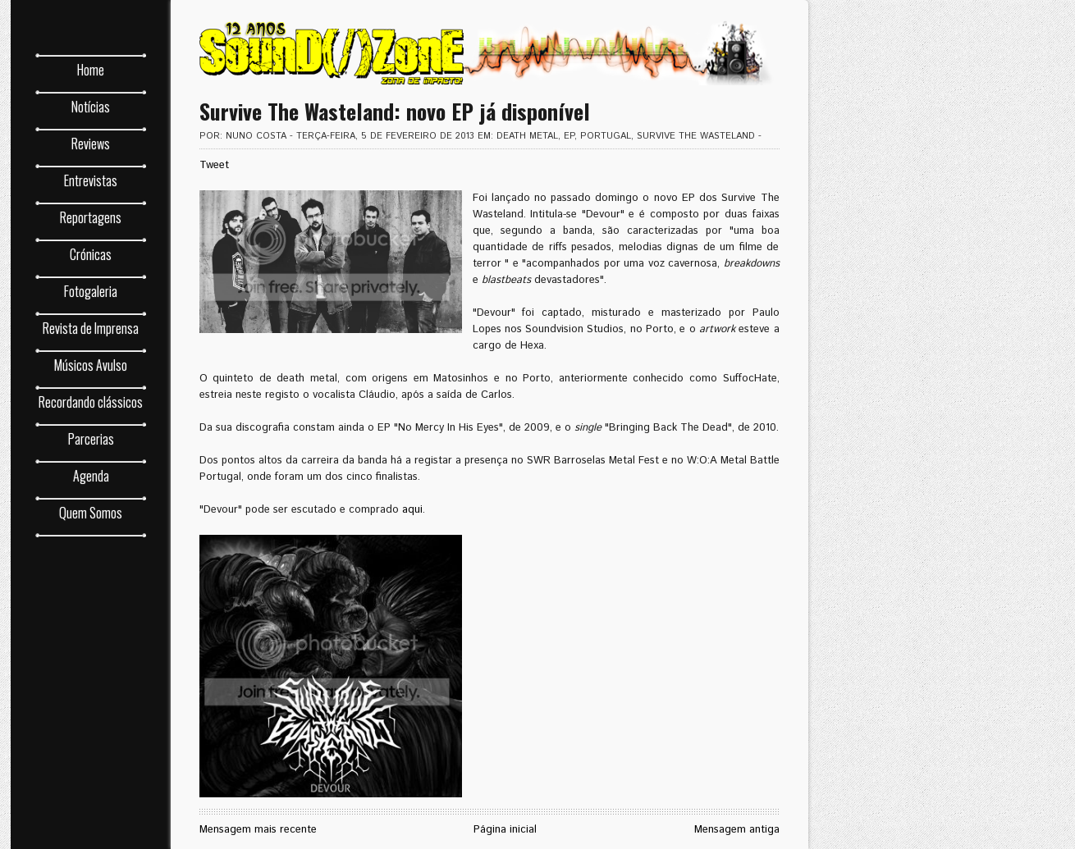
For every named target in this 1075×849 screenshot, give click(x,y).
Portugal (605, 136)
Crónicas (91, 254)
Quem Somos (90, 513)
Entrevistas (90, 180)
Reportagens (90, 217)
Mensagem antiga (737, 830)
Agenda (90, 476)
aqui (412, 510)
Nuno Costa (256, 136)
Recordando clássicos (91, 402)
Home (90, 70)
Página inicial (505, 830)
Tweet (214, 165)
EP (569, 136)
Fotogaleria (90, 291)
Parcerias (90, 439)
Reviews (90, 143)
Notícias (90, 106)
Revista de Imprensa (91, 328)
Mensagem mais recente (258, 830)
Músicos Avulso (90, 365)
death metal (527, 136)
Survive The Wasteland (696, 136)
